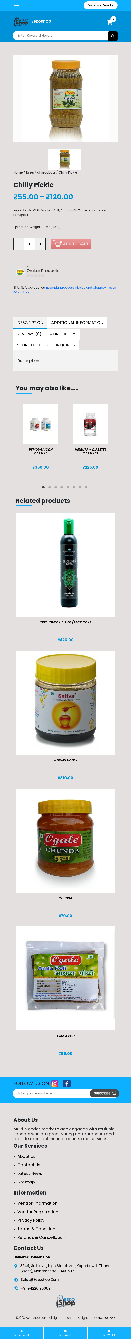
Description (30, 323)
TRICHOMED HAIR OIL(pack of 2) (65, 622)
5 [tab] (69, 488)
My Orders (65, 1333)
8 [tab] (87, 488)
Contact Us (28, 1165)
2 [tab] (50, 488)
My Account (21, 1333)
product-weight (27, 227)
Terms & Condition (36, 1229)
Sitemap (26, 1182)
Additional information (77, 323)
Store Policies (32, 345)
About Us (26, 1156)
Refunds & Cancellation (41, 1237)
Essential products (40, 172)
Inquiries (65, 345)
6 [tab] (75, 488)
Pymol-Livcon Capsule (41, 451)
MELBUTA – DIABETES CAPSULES (90, 451)
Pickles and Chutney (90, 287)
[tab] (30, 323)
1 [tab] (44, 488)
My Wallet (109, 1333)
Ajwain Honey (65, 760)
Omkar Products (42, 270)
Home (18, 172)
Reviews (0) (29, 334)
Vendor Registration (37, 1212)
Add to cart (71, 243)
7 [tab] (81, 488)
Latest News (29, 1173)
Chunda (65, 898)
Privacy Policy (30, 1220)
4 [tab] (62, 488)
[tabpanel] (40, 441)
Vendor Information (37, 1203)
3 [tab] (56, 488)
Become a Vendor (100, 5)
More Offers (62, 334)
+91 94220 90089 (36, 1288)
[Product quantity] (29, 244)
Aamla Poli (66, 1036)
